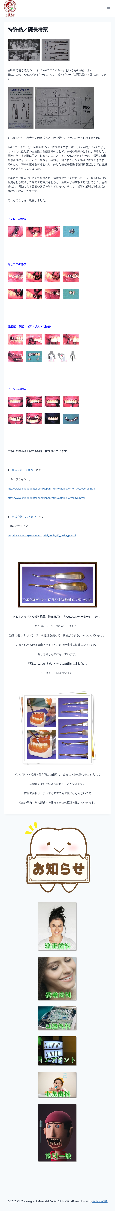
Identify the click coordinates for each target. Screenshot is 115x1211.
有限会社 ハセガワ (24, 516)
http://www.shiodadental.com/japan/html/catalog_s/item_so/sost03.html (52, 488)
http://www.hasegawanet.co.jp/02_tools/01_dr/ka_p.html (42, 535)
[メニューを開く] (108, 8)
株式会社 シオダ (22, 469)
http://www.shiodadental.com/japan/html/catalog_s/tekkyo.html (46, 498)
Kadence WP (100, 1201)
